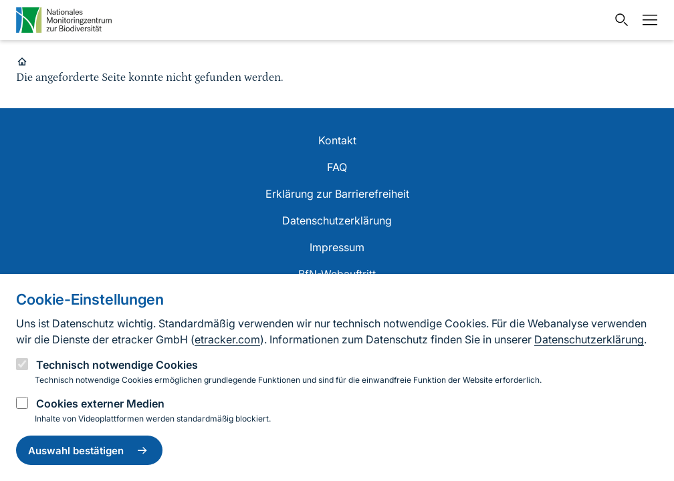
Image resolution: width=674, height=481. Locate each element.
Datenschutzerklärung (589, 339)
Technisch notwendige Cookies (117, 364)
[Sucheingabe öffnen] (618, 20)
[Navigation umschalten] (646, 20)
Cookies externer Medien (100, 403)
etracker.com (227, 339)
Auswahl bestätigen (89, 450)
